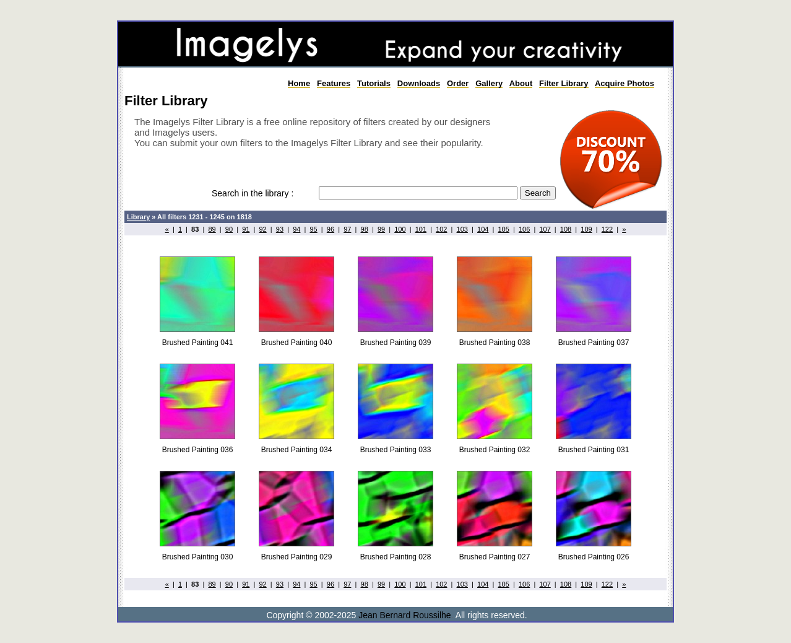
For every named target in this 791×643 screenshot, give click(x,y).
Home (299, 83)
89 (211, 229)
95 (314, 229)
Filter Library (563, 83)
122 (607, 229)
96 (330, 229)
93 (279, 229)
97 (347, 229)
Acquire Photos (624, 83)
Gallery (489, 83)
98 (364, 229)
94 (296, 229)
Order (458, 83)
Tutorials (374, 83)
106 (524, 229)
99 (381, 229)
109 (586, 229)
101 (420, 229)
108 (565, 229)
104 (482, 229)
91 (245, 229)
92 (262, 229)
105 (503, 229)
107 (544, 229)
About (521, 83)
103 (462, 229)
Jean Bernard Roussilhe (404, 615)
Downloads (418, 83)
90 (229, 229)
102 (441, 229)
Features (333, 83)
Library (138, 217)
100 (399, 229)
